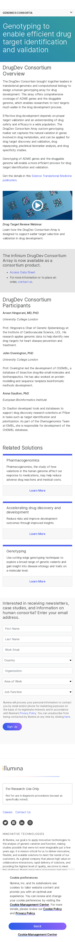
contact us (25, 282)
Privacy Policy (25, 913)
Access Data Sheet (22, 272)
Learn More (37, 490)
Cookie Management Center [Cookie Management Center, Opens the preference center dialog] (37, 934)
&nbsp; (37, 682)
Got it (37, 926)
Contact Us (23, 812)
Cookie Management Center (29, 904)
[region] (37, 906)
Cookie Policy (52, 909)
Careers (8, 812)
